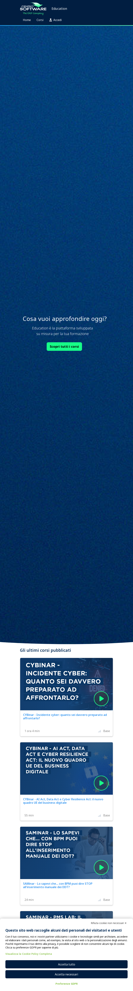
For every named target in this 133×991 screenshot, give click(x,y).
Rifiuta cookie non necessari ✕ (109, 923)
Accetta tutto (66, 964)
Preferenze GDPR (67, 983)
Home (27, 20)
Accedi (55, 20)
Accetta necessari (66, 974)
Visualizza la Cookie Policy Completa (28, 954)
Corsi (40, 20)
